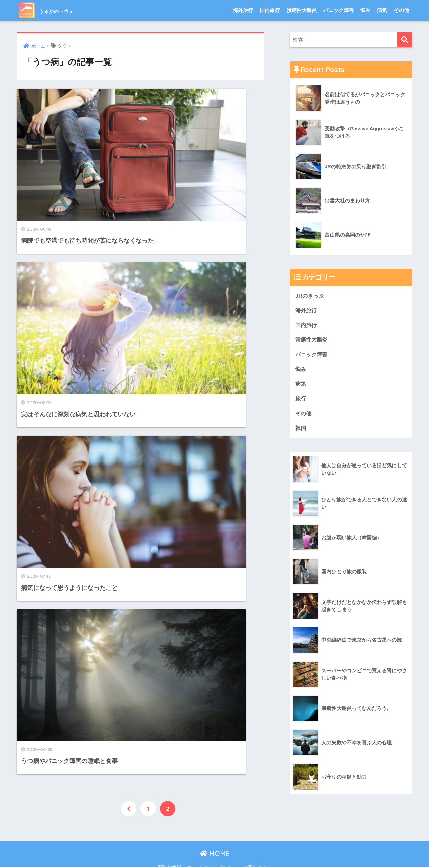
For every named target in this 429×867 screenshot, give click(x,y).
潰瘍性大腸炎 (302, 10)
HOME (215, 835)
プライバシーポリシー (212, 849)
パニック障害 (338, 10)
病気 (382, 10)
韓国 (301, 430)
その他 (401, 10)
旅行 (301, 400)
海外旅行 (243, 10)
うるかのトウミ (58, 10)
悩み (365, 10)
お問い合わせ (258, 849)
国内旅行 (270, 10)
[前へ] (128, 343)
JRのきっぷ (310, 296)
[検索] (404, 39)
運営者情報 (168, 849)
